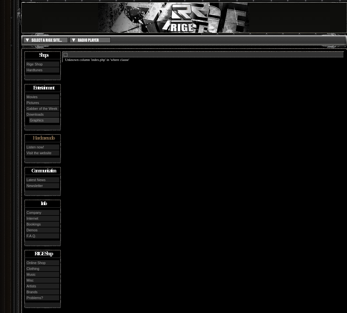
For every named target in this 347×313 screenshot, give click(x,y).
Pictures (33, 103)
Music (31, 274)
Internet (32, 218)
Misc (30, 280)
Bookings (34, 224)
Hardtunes (34, 70)
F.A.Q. (31, 236)
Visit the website (39, 153)
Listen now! (35, 147)
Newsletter (35, 186)
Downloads (35, 114)
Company (34, 212)
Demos (32, 230)
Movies (32, 97)
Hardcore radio (43, 138)
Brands (32, 292)
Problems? (35, 298)
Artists (31, 286)
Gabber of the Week (42, 108)
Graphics (37, 120)
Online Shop (36, 263)
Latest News (36, 180)
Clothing (33, 269)
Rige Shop (35, 64)
